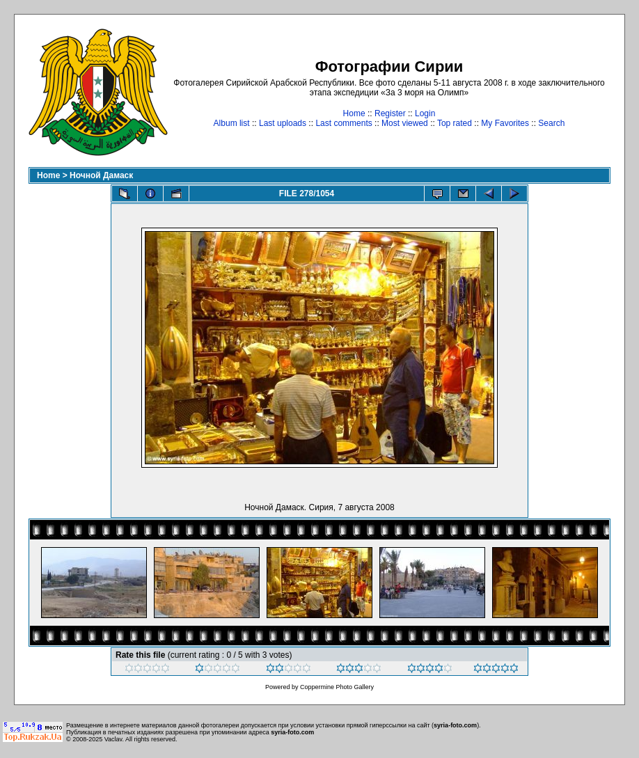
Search (551, 123)
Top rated (454, 123)
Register (390, 113)
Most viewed (404, 123)
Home (354, 113)
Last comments (343, 123)
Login (425, 113)
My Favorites (505, 123)
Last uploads (282, 123)
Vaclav (113, 739)
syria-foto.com (455, 725)
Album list (232, 123)
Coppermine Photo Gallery (337, 687)
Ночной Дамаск (101, 175)
